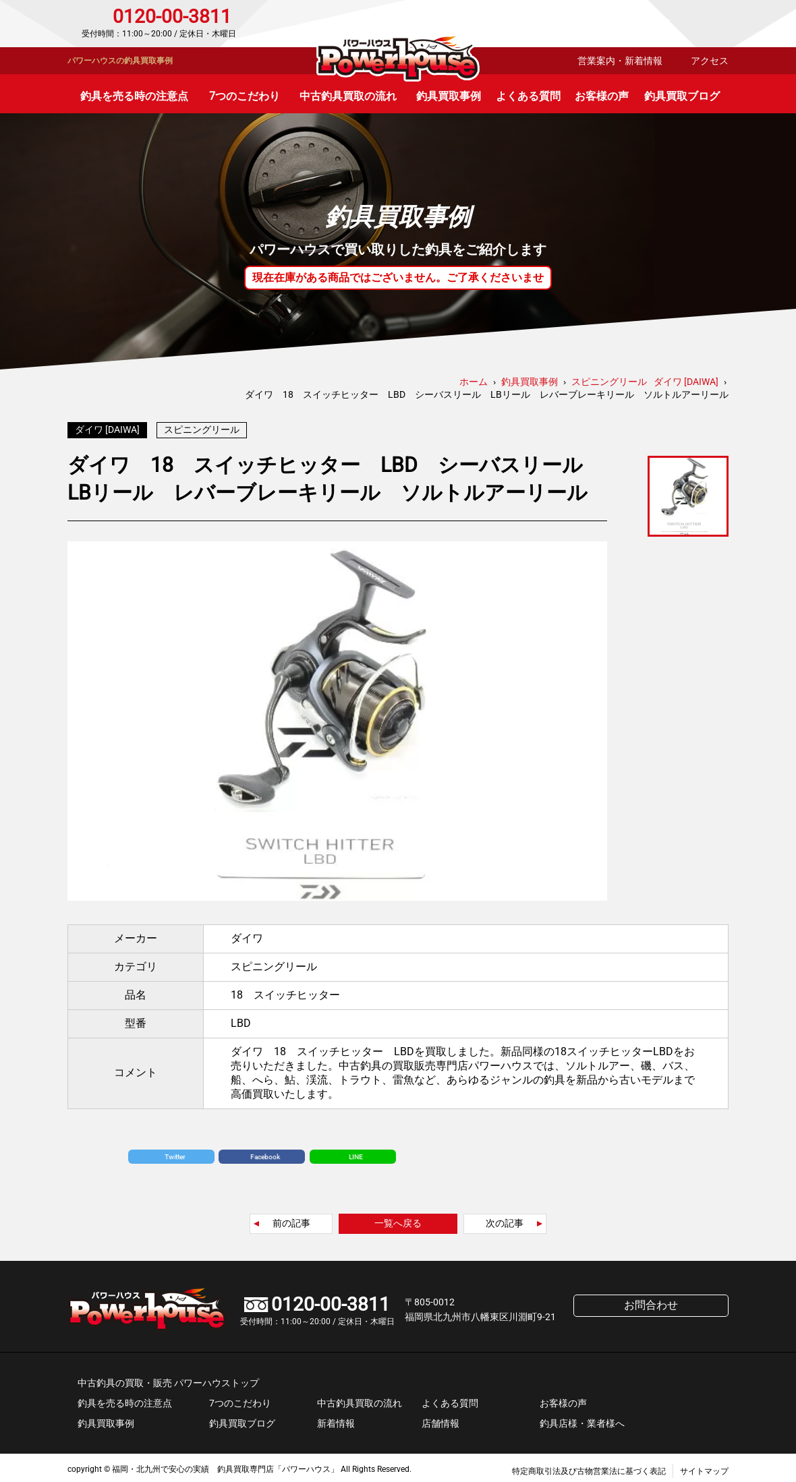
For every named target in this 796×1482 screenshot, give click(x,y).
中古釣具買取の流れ (348, 96)
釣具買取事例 (448, 96)
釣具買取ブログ (682, 96)
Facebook (265, 1153)
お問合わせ (671, 23)
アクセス (710, 60)
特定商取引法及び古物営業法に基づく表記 (589, 1468)
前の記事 (291, 1219)
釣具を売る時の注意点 (134, 96)
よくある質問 (528, 96)
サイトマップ (704, 1468)
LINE (356, 1153)
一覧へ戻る (398, 1219)
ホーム (473, 381)
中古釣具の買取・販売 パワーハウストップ (168, 1379)
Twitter (175, 1153)
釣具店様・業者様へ (582, 1420)
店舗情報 (440, 1420)
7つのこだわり (244, 96)
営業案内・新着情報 (619, 60)
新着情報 (336, 1420)
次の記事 (504, 1219)
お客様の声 (602, 96)
